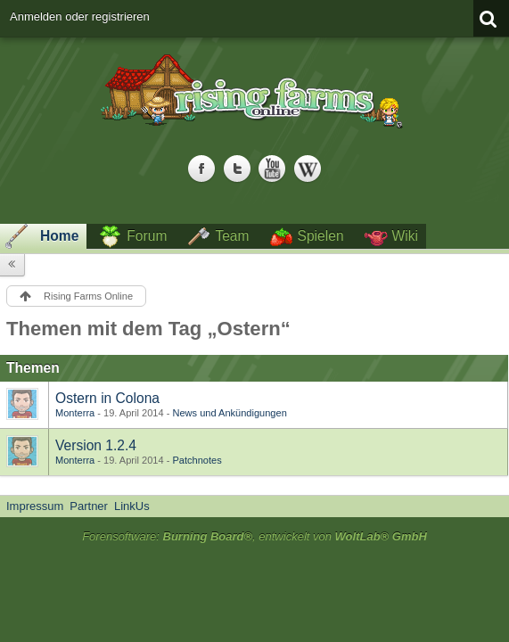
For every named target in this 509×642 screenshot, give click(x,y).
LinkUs (132, 506)
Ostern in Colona (107, 398)
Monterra (74, 412)
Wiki (405, 235)
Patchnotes (196, 460)
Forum (147, 235)
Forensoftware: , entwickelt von (254, 536)
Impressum (34, 506)
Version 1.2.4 (95, 445)
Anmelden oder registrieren (80, 16)
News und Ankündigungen (229, 412)
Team (232, 235)
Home (59, 235)
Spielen (321, 235)
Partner (89, 506)
